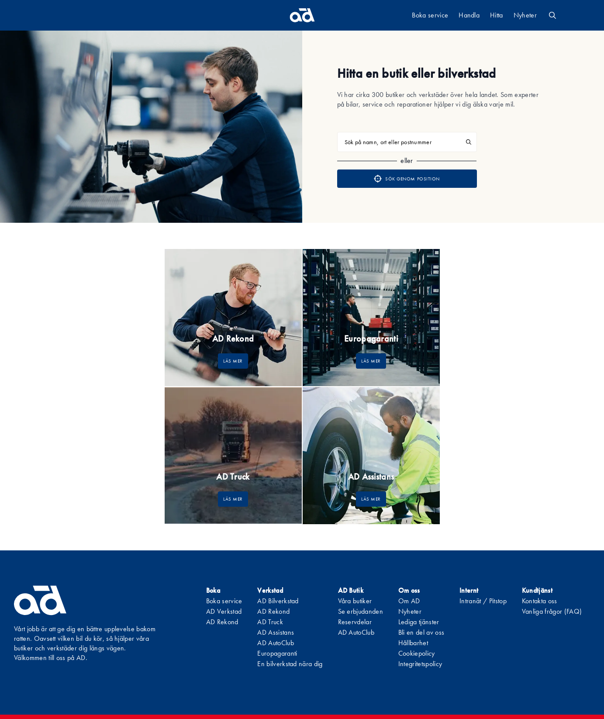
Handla (469, 15)
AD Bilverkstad (277, 600)
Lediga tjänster (418, 621)
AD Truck (270, 621)
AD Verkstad (224, 611)
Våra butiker (355, 600)
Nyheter (525, 15)
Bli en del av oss (421, 632)
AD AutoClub (275, 642)
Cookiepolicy (416, 653)
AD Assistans (275, 632)
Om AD (409, 600)
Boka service (430, 15)
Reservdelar (355, 621)
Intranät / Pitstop (483, 600)
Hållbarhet (413, 642)
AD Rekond (222, 621)
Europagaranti (277, 653)
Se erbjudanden (360, 611)
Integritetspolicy (420, 663)
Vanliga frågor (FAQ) (552, 611)
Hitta (496, 15)
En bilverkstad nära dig (289, 663)
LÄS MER (233, 361)
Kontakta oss (539, 600)
